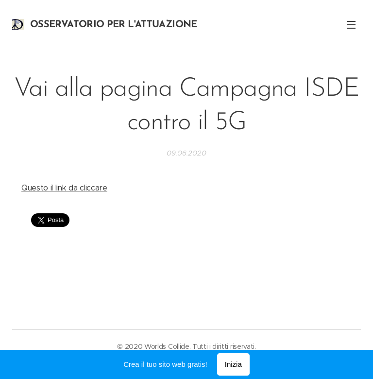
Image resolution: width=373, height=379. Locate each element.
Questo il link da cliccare (64, 188)
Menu (351, 24)
